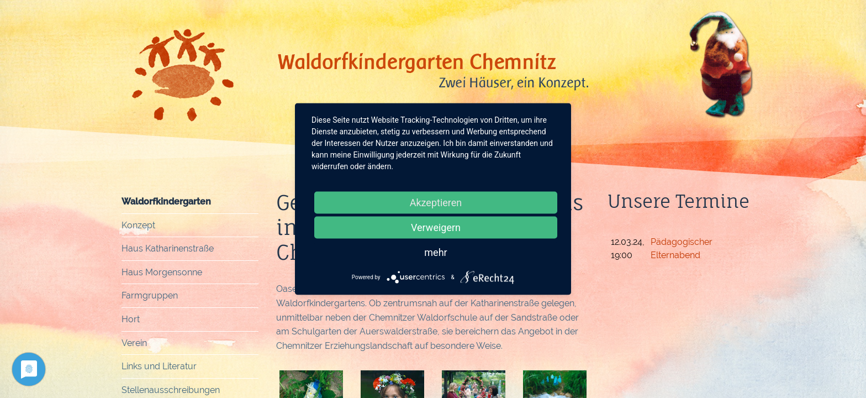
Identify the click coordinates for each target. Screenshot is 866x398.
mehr (435, 252)
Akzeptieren (436, 202)
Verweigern (436, 227)
